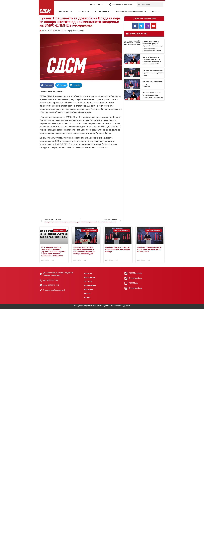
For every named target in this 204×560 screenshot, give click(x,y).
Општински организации (122, 4)
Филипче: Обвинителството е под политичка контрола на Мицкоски (153, 84)
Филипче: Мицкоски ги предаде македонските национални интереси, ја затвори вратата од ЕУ (84, 250)
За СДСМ (83, 12)
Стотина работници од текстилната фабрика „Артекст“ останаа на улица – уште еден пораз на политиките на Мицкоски (153, 46)
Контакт (156, 11)
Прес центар (65, 12)
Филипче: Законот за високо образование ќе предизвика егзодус (153, 73)
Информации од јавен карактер (131, 12)
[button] (47, 85)
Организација (102, 12)
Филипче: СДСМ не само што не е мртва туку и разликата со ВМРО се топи (153, 95)
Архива (87, 297)
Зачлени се (98, 4)
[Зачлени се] (91, 4)
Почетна (88, 273)
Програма (88, 289)
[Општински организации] (110, 4)
